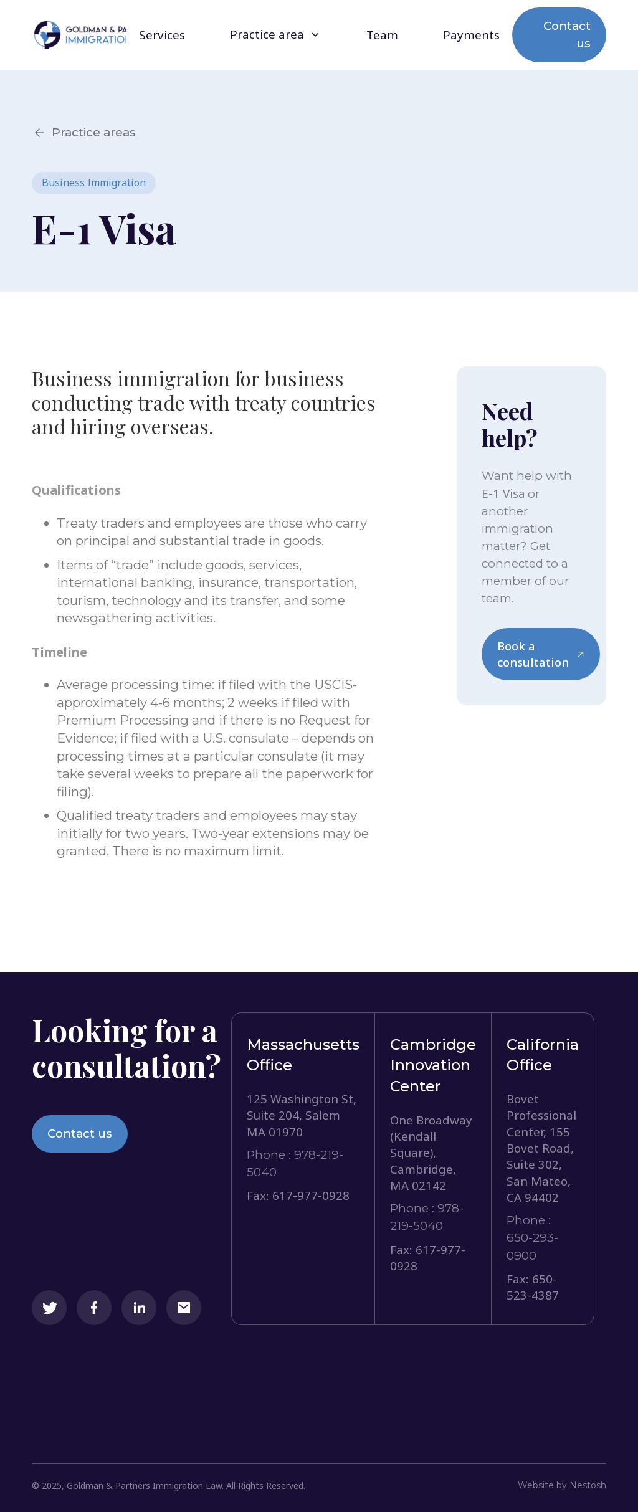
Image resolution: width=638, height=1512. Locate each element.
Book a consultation (540, 654)
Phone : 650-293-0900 (532, 1237)
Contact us (567, 34)
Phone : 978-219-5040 (295, 1163)
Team (382, 35)
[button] (275, 35)
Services (162, 35)
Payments (471, 35)
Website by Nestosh (562, 1485)
